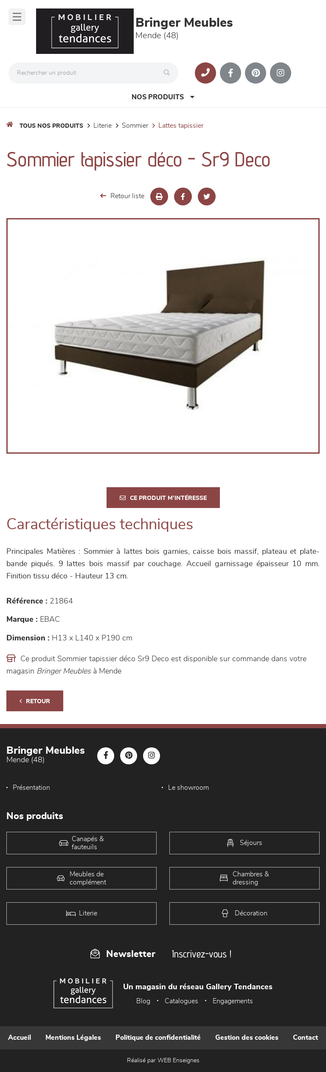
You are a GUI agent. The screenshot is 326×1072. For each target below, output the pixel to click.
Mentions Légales (73, 1037)
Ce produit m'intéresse (163, 498)
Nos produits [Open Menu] (163, 97)
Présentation (31, 787)
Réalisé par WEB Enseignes (163, 1061)
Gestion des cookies (246, 1037)
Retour (35, 701)
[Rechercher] (169, 73)
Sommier (135, 125)
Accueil (19, 1037)
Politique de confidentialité (158, 1037)
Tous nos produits (51, 126)
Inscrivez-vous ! (201, 954)
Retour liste (122, 195)
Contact (305, 1037)
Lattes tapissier (181, 125)
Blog (143, 1001)
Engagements (233, 1001)
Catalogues (181, 1001)
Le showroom (188, 787)
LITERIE (102, 125)
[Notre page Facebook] (230, 73)
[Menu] (16, 16)
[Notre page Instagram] (280, 73)
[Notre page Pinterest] (255, 73)
